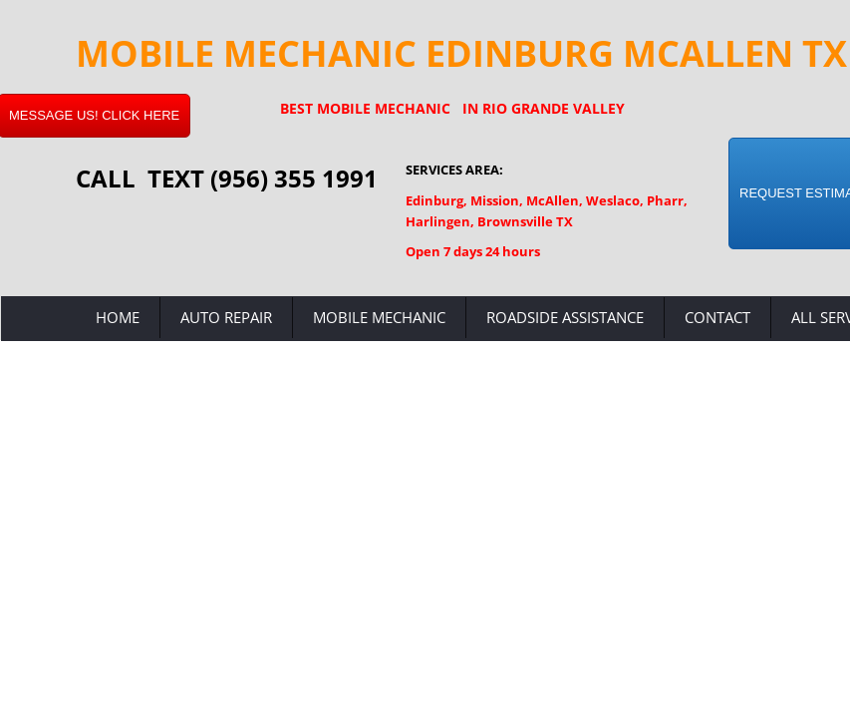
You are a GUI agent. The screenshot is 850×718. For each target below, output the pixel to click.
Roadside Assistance (565, 317)
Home (118, 317)
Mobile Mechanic (379, 317)
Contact (717, 317)
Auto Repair (226, 317)
